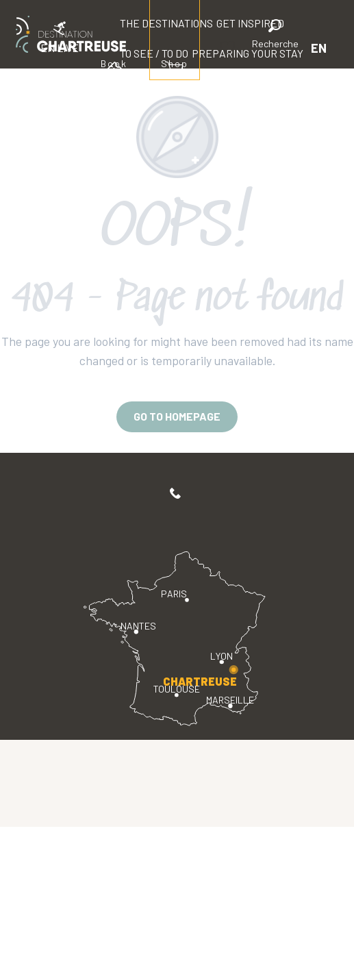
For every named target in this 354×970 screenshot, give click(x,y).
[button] (275, 36)
